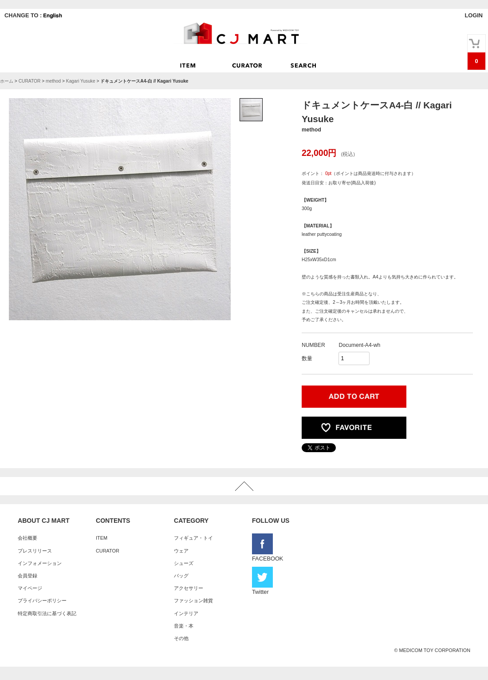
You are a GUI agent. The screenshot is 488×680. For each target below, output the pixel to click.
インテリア (186, 613)
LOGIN (473, 15)
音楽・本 (183, 625)
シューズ (183, 563)
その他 (181, 638)
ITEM (101, 538)
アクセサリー (188, 588)
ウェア (181, 550)
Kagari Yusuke (80, 81)
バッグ (181, 575)
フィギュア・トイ (193, 538)
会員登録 (27, 575)
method (53, 81)
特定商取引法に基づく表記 (47, 613)
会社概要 (27, 538)
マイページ (30, 588)
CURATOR (30, 81)
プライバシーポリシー (42, 600)
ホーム (6, 81)
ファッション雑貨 (193, 600)
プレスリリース (35, 550)
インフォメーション (40, 563)
